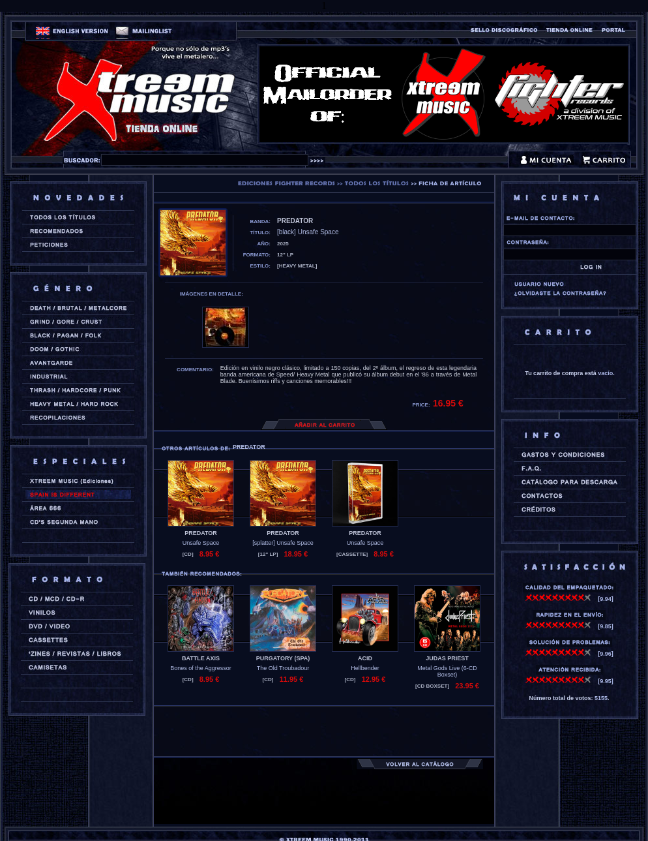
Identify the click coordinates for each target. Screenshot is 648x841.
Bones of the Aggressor (200, 668)
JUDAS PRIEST (447, 658)
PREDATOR (200, 533)
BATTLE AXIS (201, 658)
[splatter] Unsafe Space (283, 543)
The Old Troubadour (283, 668)
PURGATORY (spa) (283, 658)
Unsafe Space (201, 543)
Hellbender (365, 668)
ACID (365, 658)
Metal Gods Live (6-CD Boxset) (447, 671)
